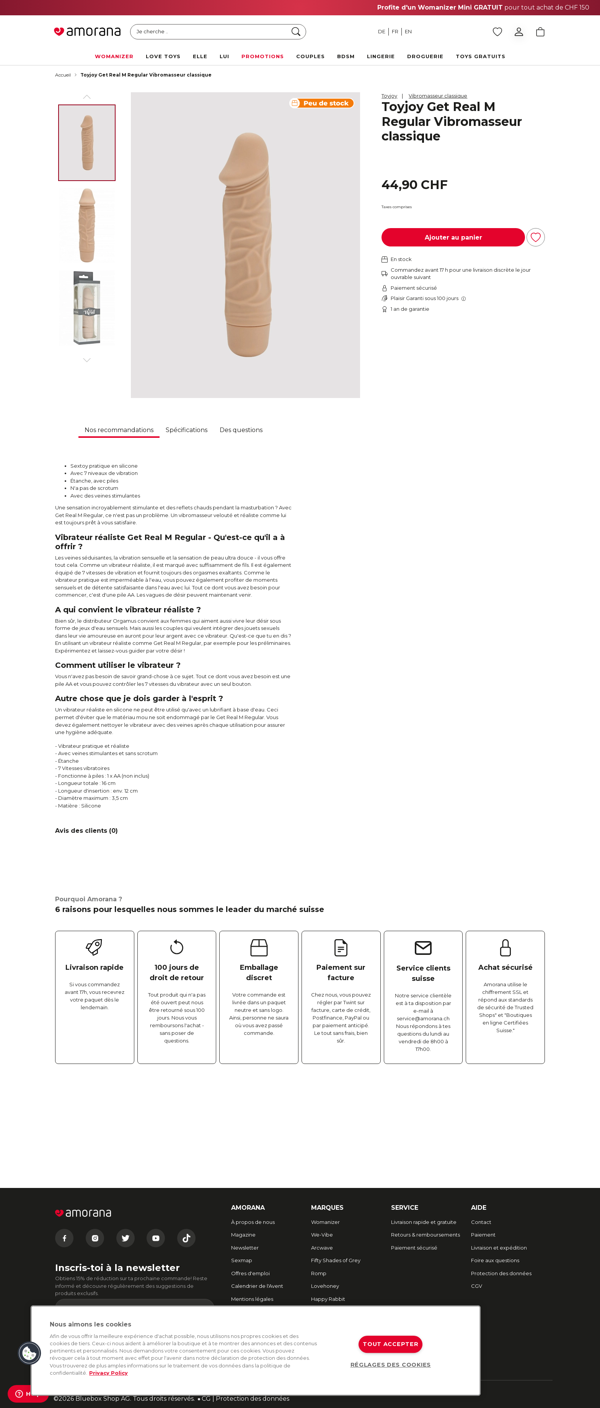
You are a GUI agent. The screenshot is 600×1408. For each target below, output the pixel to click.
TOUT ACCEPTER (390, 1344)
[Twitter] (125, 1238)
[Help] (28, 1394)
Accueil (63, 75)
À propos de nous (253, 1222)
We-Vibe (322, 1235)
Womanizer (325, 1222)
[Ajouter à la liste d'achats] (536, 237)
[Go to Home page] (87, 32)
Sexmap (241, 1260)
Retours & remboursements (425, 1235)
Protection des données (501, 1273)
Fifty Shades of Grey (335, 1260)
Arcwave (322, 1248)
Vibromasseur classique (438, 96)
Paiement (483, 1235)
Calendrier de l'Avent (257, 1286)
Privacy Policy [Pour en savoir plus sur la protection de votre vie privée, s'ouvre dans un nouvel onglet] (108, 1373)
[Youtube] (156, 1238)
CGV (476, 1286)
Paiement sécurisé (414, 1248)
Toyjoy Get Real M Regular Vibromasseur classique (146, 75)
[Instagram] (95, 1238)
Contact (481, 1222)
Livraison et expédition (499, 1248)
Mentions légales (252, 1299)
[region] (256, 1350)
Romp (318, 1273)
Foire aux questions (495, 1260)
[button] (29, 1353)
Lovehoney (325, 1286)
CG (206, 1398)
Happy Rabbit (328, 1299)
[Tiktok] (186, 1238)
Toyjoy (389, 96)
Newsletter (245, 1248)
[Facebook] (64, 1238)
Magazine (243, 1235)
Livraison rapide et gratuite (424, 1222)
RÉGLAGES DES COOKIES (391, 1364)
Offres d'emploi (250, 1273)
